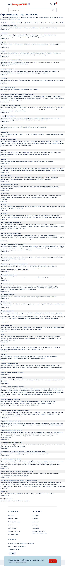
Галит (3, 334)
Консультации (12, 528)
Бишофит (4, 204)
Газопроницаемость (7, 325)
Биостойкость (5, 193)
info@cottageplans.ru (19, 546)
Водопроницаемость (8, 295)
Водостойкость (6, 302)
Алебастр (4, 78)
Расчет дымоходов (14, 522)
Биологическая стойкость (9, 184)
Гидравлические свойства (10, 363)
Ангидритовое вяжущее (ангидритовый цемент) (17, 94)
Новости (35, 519)
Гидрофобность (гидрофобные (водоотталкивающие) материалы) (23, 452)
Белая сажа (4, 132)
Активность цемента (8, 69)
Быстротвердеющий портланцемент (13, 244)
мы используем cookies (19, 562)
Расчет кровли (13, 519)
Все (63, 22)
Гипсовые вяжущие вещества (11, 459)
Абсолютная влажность (9, 26)
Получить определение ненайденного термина (15, 501)
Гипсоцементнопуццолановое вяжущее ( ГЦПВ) (17, 471)
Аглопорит (4, 33)
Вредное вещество (7, 311)
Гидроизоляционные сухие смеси (12, 372)
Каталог (11, 515)
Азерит (3, 51)
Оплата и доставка (14, 531)
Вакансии (35, 522)
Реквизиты (35, 528)
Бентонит (4, 159)
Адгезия (3, 42)
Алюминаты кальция (8, 87)
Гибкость (4, 354)
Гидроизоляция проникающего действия (15, 410)
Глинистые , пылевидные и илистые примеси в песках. (19, 480)
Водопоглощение (7, 284)
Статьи (10, 525)
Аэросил (3, 125)
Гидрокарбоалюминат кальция (11, 430)
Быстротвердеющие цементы (11, 233)
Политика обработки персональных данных (39, 532)
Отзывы (35, 525)
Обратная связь (13, 534)
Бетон (3, 166)
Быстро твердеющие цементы (11, 222)
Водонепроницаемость (8, 275)
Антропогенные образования (11, 105)
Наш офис (35, 515)
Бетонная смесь (6, 175)
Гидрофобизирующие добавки (11, 443)
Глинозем (4, 491)
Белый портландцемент (9, 139)
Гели (2, 345)
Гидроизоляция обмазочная (10, 399)
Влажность (4, 255)
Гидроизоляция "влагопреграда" (12, 378)
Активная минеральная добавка (12, 60)
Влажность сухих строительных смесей (14, 264)
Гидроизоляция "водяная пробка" (12, 387)
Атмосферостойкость (8, 116)
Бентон (3, 150)
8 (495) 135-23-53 (14, 549)
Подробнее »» (4, 29)
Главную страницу (14, 19)
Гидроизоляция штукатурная (11, 421)
